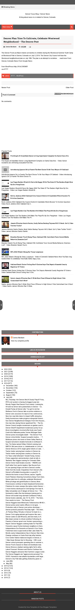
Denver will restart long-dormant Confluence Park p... (24, 496)
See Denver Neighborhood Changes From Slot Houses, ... (26, 421)
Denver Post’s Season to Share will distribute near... (24, 545)
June (8, 561)
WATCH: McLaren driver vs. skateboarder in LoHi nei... (24, 446)
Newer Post (6, 87)
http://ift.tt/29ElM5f (21, 67)
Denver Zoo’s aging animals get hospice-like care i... (24, 514)
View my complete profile (20, 341)
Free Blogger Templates (48, 607)
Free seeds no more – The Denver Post (20, 500)
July (7, 397)
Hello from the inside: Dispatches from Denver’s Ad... (24, 470)
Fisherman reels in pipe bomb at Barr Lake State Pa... (24, 531)
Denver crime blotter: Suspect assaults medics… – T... (24, 437)
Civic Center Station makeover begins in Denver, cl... (24, 538)
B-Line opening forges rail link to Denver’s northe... (23, 468)
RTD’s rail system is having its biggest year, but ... (23, 402)
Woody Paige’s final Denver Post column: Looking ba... (25, 404)
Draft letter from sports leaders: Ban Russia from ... (24, 465)
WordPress (19, 76)
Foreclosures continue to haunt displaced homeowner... (25, 484)
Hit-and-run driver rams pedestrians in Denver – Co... (24, 407)
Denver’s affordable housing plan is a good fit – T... (23, 472)
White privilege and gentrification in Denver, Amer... (23, 482)
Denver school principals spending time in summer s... (25, 542)
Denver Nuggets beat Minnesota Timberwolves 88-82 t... (26, 503)
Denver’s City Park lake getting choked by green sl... (24, 559)
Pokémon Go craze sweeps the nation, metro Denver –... (25, 486)
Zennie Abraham (18, 338)
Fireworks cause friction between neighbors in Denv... (24, 526)
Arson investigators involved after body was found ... (24, 430)
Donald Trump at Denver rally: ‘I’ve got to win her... (23, 409)
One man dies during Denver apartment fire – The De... (25, 423)
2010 (6, 578)
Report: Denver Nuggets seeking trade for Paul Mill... (24, 524)
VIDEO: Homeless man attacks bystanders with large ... (25, 556)
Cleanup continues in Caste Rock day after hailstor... (24, 535)
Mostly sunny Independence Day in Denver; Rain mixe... (25, 533)
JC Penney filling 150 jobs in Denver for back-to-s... (24, 512)
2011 (6, 575)
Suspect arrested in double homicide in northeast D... (24, 442)
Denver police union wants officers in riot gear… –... (23, 505)
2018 (6, 379)
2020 (6, 374)
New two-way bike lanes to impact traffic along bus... (24, 416)
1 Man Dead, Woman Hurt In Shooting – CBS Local (23, 540)
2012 (6, 573)
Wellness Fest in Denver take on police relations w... (24, 411)
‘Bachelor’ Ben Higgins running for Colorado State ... (24, 460)
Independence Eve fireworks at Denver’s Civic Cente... (25, 528)
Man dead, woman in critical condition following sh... (24, 519)
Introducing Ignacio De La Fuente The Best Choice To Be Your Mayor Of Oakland (39, 170)
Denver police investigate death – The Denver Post (24, 435)
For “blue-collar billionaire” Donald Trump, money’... (23, 456)
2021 (6, 372)
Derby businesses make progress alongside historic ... (25, 418)
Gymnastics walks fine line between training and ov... (24, 493)
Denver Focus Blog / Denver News (37, 14)
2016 (6, 383)
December (10, 386)
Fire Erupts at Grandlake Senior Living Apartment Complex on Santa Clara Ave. (39, 156)
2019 (6, 376)
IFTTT (6, 69)
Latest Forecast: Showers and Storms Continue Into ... (24, 549)
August (8, 395)
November (10, 388)
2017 (6, 381)
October (9, 390)
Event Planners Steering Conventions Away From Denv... (25, 477)
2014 (6, 568)
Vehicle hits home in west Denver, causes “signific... (24, 474)
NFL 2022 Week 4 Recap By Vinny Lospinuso (26, 252)
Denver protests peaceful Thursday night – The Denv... (25, 510)
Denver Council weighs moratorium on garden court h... (25, 425)
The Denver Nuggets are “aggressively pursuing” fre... (24, 554)
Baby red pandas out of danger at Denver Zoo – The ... (25, 491)
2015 (6, 566)
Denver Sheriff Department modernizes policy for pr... (24, 428)
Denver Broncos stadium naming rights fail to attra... (24, 547)
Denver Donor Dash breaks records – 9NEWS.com (23, 463)
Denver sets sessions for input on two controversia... (24, 414)
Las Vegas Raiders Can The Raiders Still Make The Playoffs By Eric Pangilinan (39, 211)
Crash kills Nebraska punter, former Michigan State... (24, 432)
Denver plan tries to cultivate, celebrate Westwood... (24, 479)
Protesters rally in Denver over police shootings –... (24, 507)
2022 (6, 369)
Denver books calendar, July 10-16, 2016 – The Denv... (25, 498)
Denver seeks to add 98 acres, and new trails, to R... (24, 517)
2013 (6, 570)
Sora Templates (32, 607)
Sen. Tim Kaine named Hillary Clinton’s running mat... (24, 444)
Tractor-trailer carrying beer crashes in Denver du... (23, 451)
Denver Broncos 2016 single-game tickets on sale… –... (25, 449)
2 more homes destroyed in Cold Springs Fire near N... (25, 489)
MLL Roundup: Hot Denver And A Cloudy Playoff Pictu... (25, 400)
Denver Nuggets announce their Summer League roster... (25, 552)
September (10, 393)
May (7, 563)
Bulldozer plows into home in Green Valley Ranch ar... (24, 439)
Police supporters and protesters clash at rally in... (23, 458)
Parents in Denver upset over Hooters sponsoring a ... (24, 521)
